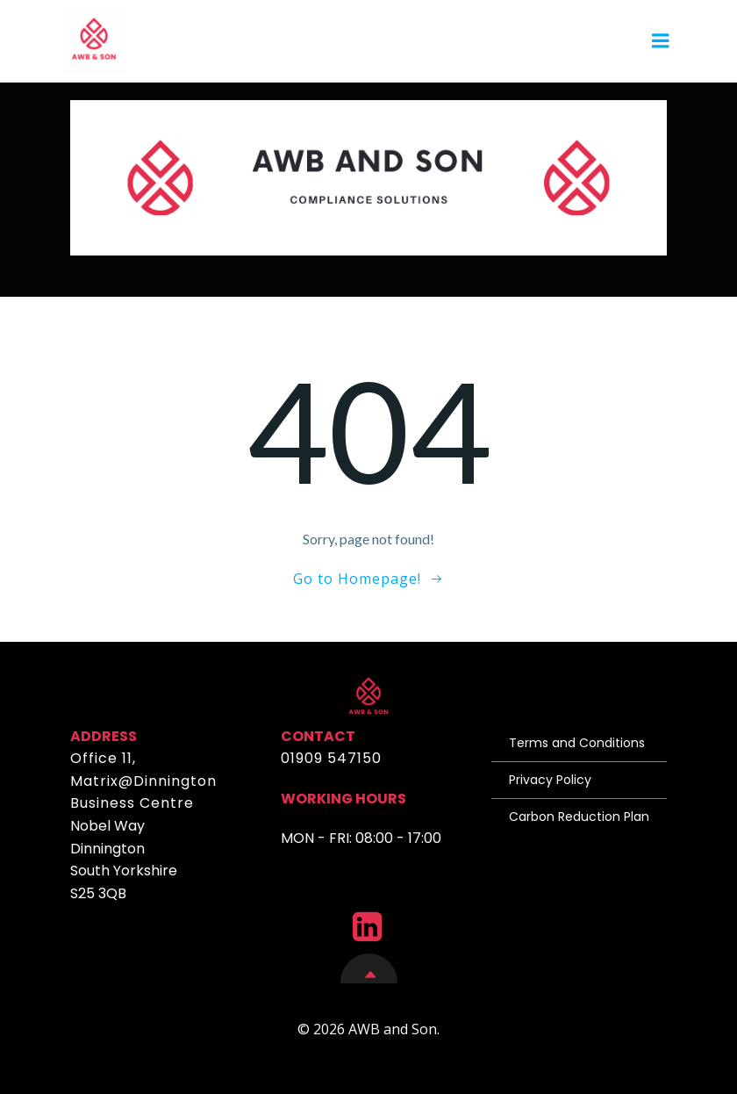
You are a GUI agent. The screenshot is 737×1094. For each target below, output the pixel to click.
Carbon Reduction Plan (579, 816)
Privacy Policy (550, 779)
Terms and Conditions (577, 743)
